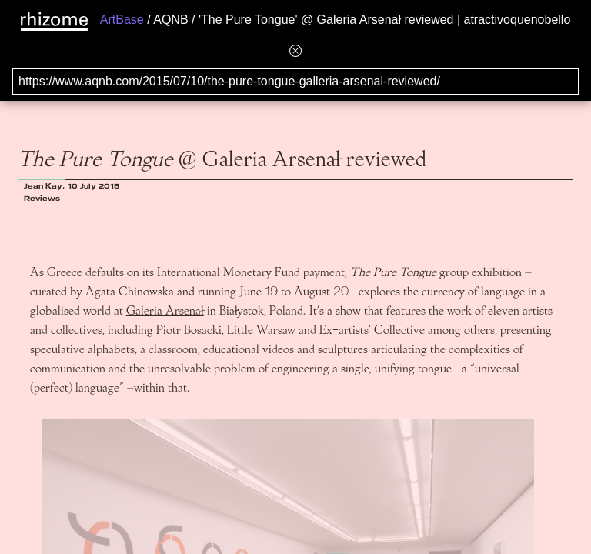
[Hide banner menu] (295, 50)
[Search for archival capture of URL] (295, 81)
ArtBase (122, 19)
